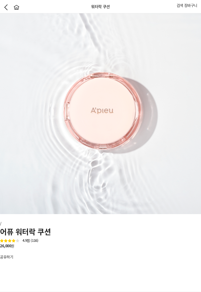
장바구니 (190, 5)
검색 (180, 5)
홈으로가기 (16, 7)
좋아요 (2, 251)
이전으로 (6, 7)
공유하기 (6, 256)
